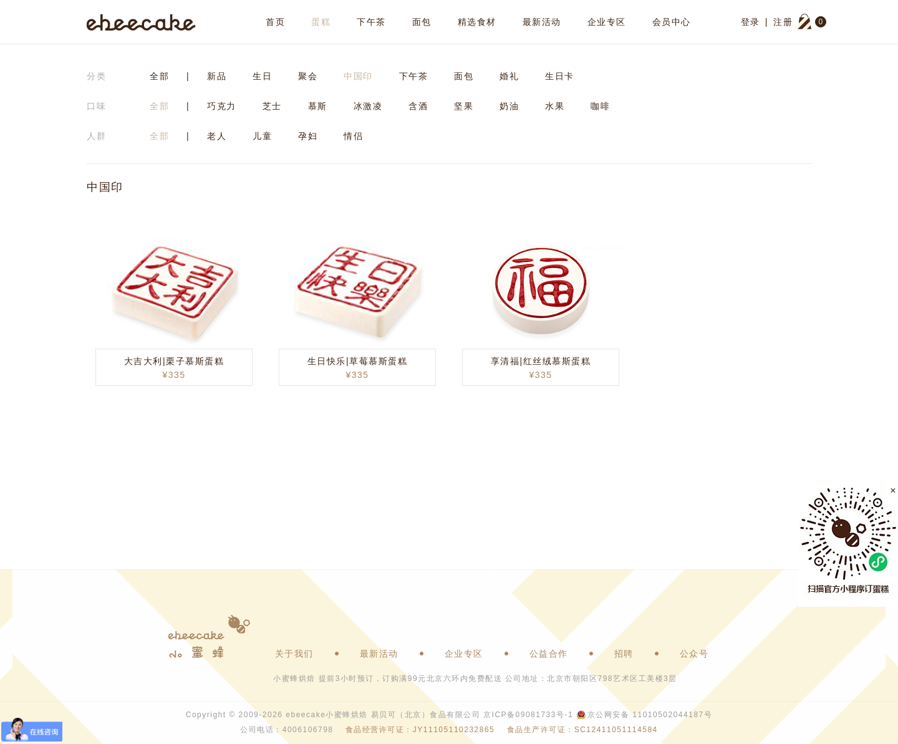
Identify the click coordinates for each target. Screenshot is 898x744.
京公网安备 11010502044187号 (649, 714)
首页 (275, 22)
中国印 (358, 76)
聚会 (307, 76)
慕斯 (317, 106)
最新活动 (542, 22)
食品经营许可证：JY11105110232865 (420, 729)
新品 (216, 76)
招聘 (624, 654)
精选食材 (477, 22)
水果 (554, 106)
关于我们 (294, 654)
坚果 (463, 106)
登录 (750, 22)
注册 (783, 22)
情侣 (353, 136)
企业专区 (606, 22)
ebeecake (141, 22)
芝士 (272, 106)
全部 (159, 76)
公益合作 (548, 654)
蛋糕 (321, 22)
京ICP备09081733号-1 (528, 714)
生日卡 (559, 76)
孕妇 (307, 136)
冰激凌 (368, 106)
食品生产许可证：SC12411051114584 (582, 729)
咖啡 (600, 106)
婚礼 (509, 76)
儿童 (262, 136)
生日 (262, 76)
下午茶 (371, 22)
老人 (216, 136)
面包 (422, 22)
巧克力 (221, 106)
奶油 (509, 106)
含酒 (418, 106)
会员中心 (671, 22)
